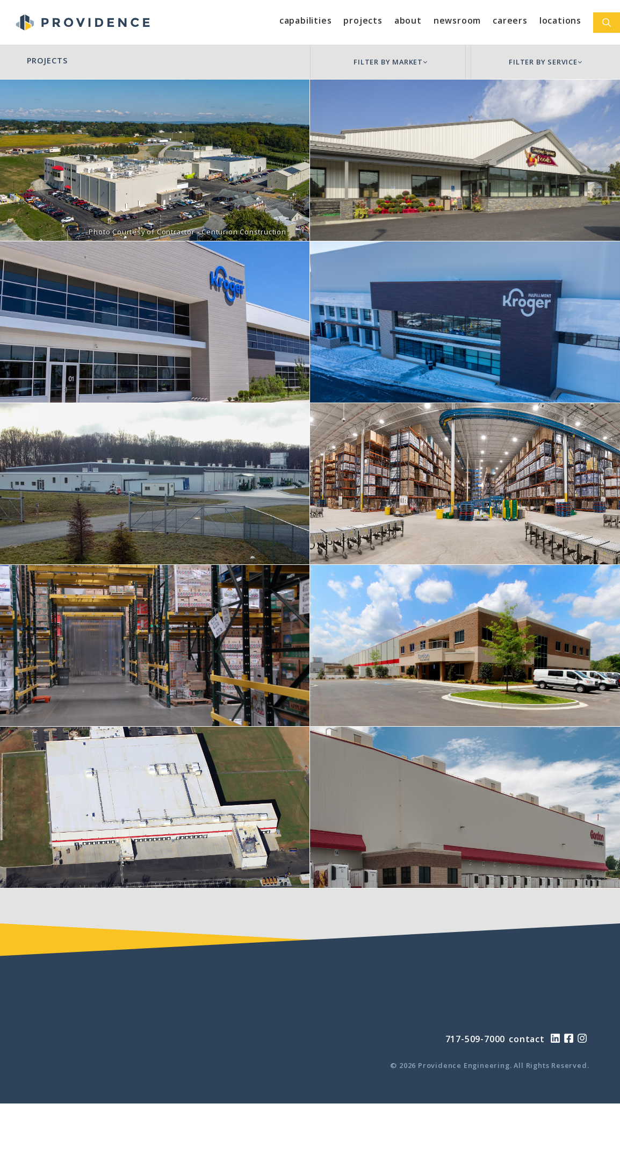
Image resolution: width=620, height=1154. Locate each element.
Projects (362, 20)
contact (527, 1039)
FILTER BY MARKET (391, 62)
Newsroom (457, 20)
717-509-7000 (475, 1039)
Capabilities (305, 20)
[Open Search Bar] (606, 22)
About (408, 20)
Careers (510, 20)
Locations (560, 20)
